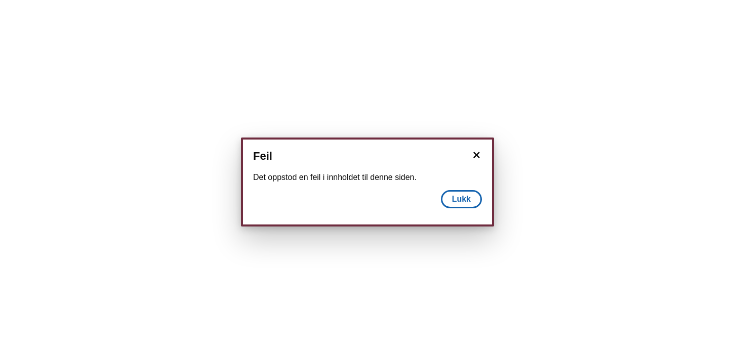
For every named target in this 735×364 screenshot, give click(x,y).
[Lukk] (476, 155)
